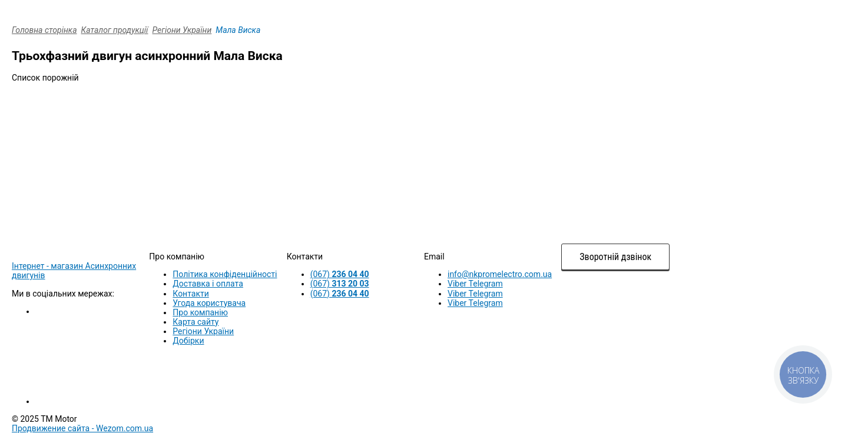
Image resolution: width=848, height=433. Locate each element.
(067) (339, 274)
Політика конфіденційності (225, 274)
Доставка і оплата (208, 283)
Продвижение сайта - (82, 428)
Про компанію (200, 312)
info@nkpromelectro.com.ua (500, 274)
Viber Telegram (475, 283)
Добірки (188, 340)
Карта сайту (195, 322)
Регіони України (182, 30)
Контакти (191, 293)
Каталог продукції (114, 30)
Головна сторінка (44, 30)
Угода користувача (209, 303)
